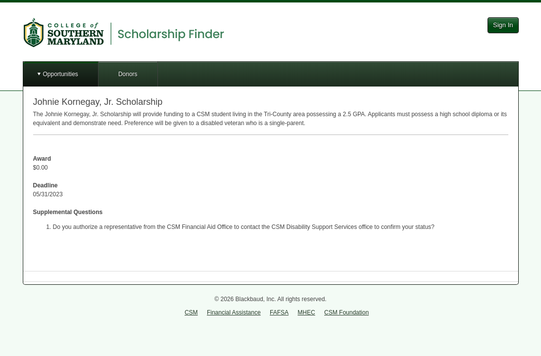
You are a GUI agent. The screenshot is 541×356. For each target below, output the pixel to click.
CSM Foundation (346, 312)
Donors (128, 74)
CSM (191, 312)
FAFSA (279, 312)
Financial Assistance (234, 312)
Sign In (503, 25)
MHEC (306, 312)
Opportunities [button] (60, 74)
